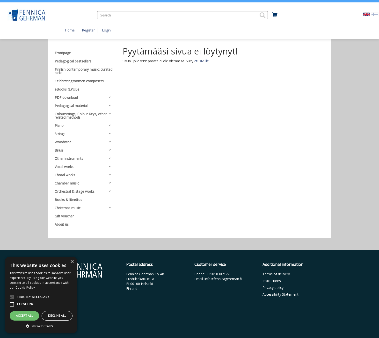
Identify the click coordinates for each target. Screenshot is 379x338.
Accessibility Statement (280, 294)
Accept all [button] (24, 316)
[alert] (41, 295)
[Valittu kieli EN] (367, 14)
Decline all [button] (57, 316)
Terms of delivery (276, 274)
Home (70, 30)
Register (88, 30)
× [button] (72, 262)
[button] (262, 15)
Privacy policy (273, 287)
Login (106, 30)
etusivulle (201, 61)
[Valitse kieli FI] (375, 14)
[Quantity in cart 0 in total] (274, 15)
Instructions (271, 280)
